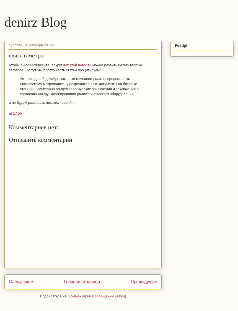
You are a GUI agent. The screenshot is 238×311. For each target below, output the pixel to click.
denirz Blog (35, 22)
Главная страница (82, 281)
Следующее (21, 281)
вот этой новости (77, 65)
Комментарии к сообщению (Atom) (97, 296)
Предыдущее (144, 281)
